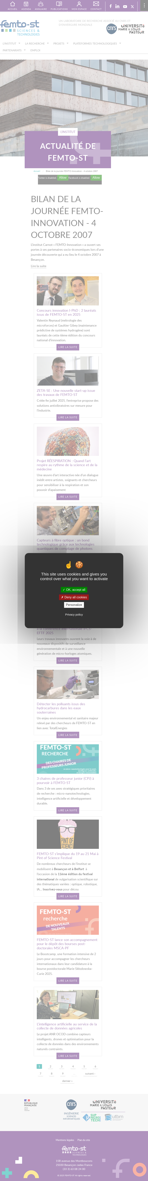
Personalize (74, 604)
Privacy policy (74, 614)
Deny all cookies (74, 597)
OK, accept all (74, 589)
